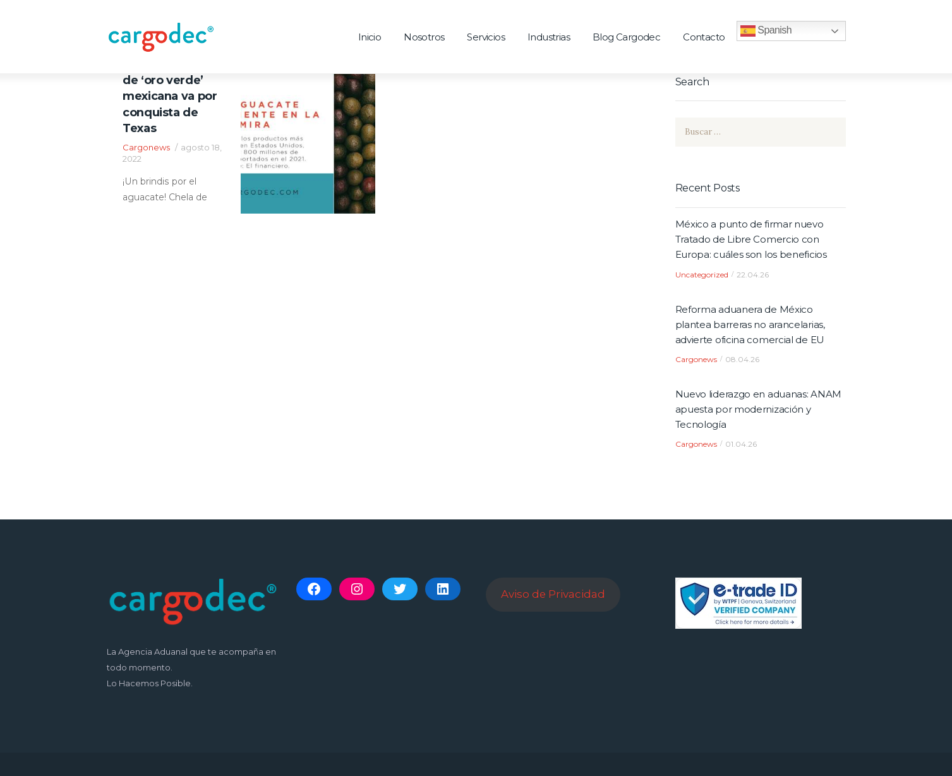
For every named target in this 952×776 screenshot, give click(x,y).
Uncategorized (701, 274)
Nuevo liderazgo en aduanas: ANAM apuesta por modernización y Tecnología (758, 409)
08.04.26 (742, 359)
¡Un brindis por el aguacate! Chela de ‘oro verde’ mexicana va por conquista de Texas (171, 89)
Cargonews (146, 148)
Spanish (766, 31)
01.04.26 (741, 444)
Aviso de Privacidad (553, 594)
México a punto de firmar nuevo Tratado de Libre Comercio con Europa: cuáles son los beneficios (751, 239)
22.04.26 (753, 274)
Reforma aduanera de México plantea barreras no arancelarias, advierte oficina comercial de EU (750, 324)
